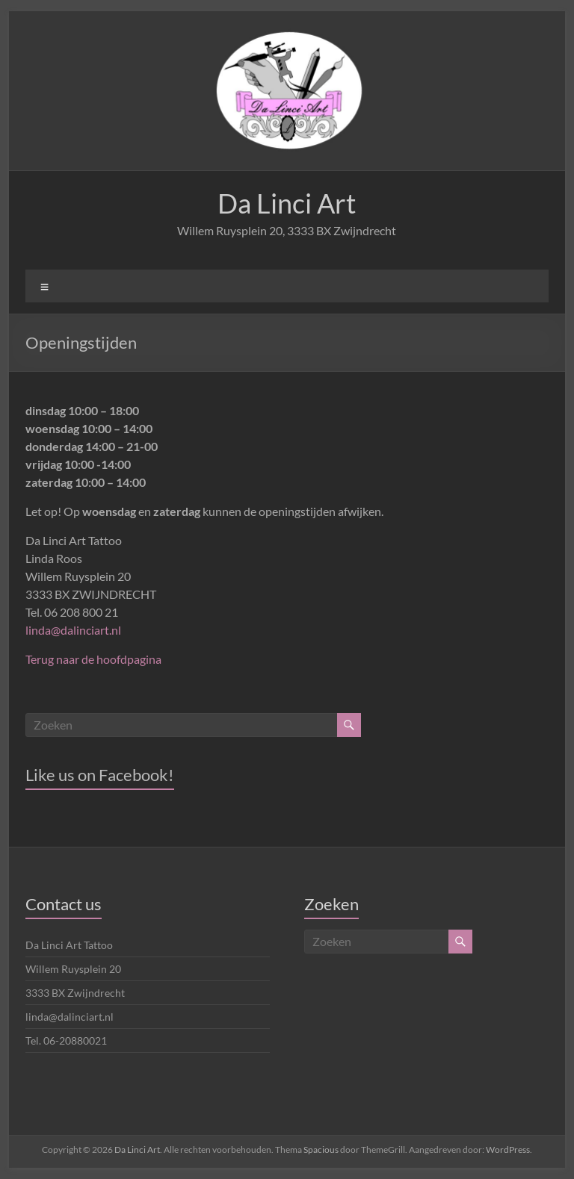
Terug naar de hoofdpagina (93, 659)
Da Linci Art (286, 203)
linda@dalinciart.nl (73, 630)
